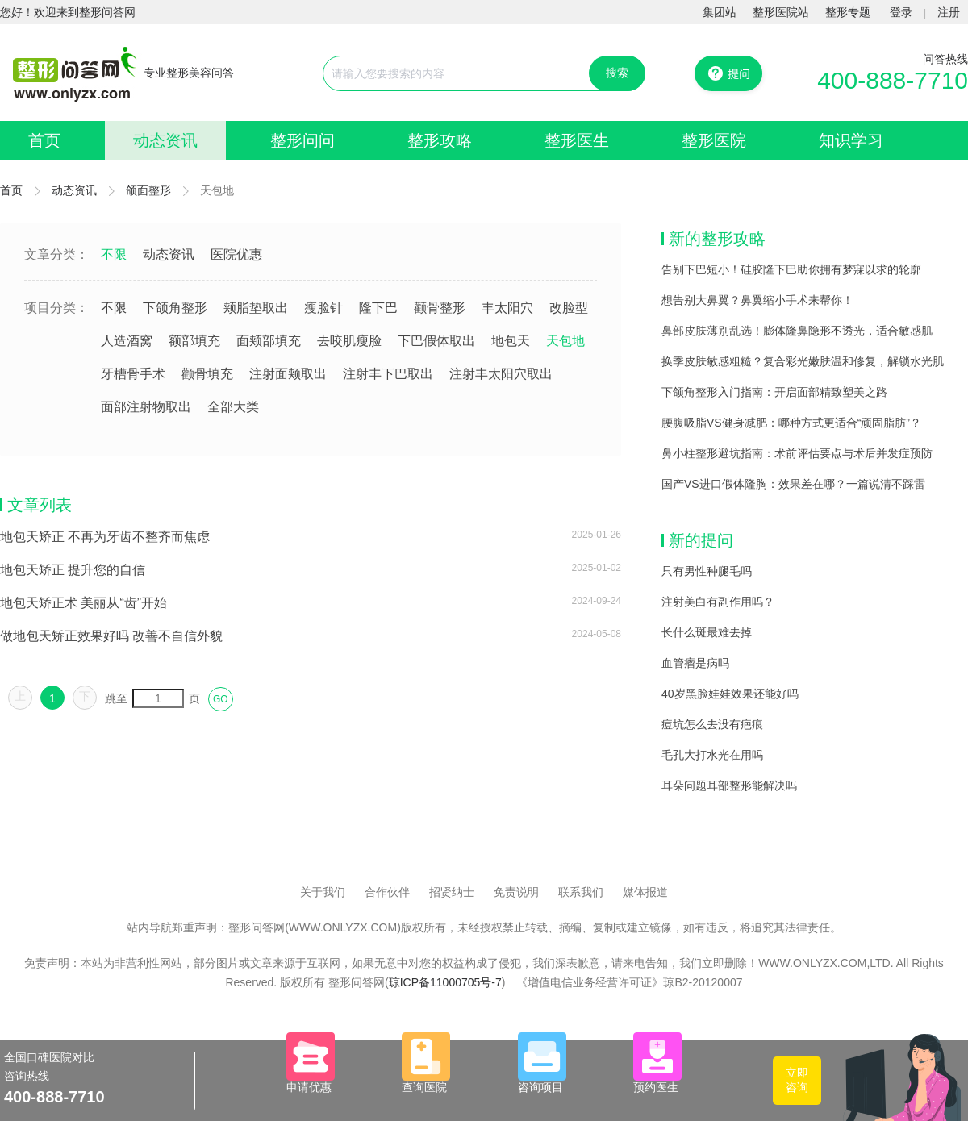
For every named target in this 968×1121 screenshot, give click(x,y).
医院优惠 (236, 254)
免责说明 (516, 892)
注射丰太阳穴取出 (501, 374)
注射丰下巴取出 (388, 374)
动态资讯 (165, 140)
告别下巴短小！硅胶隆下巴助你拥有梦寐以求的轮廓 (791, 269)
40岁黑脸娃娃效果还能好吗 (730, 693)
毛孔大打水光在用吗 (712, 754)
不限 (114, 254)
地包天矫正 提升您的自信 (72, 570)
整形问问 (302, 140)
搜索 (617, 72)
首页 (44, 140)
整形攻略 (439, 140)
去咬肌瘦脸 (349, 341)
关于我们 (322, 892)
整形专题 (847, 12)
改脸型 (568, 308)
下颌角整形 (175, 308)
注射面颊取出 (288, 374)
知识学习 (851, 140)
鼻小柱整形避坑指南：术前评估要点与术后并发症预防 (797, 453)
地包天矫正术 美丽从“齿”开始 (83, 603)
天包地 (565, 341)
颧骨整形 (439, 308)
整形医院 (714, 140)
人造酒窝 (126, 341)
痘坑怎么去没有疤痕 (712, 724)
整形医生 (576, 140)
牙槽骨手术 (133, 374)
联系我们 (580, 892)
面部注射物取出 (146, 407)
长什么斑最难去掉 (706, 632)
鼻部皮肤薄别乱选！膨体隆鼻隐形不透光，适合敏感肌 (797, 330)
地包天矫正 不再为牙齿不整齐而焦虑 (105, 537)
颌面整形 (148, 190)
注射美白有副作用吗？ (717, 601)
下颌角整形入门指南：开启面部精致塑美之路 (774, 391)
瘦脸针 (323, 308)
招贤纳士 (451, 892)
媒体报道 (645, 892)
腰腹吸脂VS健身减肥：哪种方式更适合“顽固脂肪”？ (791, 422)
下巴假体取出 (436, 341)
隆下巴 (378, 308)
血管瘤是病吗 (695, 662)
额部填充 (194, 341)
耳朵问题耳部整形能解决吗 (729, 785)
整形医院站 (781, 12)
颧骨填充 (207, 374)
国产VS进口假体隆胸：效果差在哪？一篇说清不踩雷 (793, 483)
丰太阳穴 (507, 308)
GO (220, 699)
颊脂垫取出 (255, 308)
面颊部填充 (268, 341)
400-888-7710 (892, 80)
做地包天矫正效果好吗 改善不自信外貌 (111, 636)
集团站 (719, 12)
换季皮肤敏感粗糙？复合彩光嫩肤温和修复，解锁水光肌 (802, 361)
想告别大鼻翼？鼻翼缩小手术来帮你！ (757, 300)
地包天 (510, 341)
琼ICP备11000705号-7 (445, 982)
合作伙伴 (387, 892)
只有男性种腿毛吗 (706, 571)
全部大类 (233, 407)
